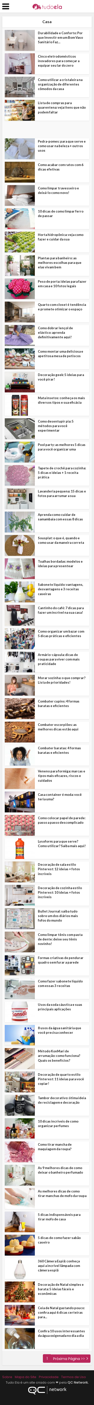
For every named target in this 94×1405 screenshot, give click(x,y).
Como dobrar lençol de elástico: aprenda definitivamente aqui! (55, 332)
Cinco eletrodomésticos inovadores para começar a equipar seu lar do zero (58, 60)
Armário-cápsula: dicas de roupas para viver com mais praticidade (59, 659)
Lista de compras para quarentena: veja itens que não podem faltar (62, 107)
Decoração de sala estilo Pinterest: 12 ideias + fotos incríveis (59, 869)
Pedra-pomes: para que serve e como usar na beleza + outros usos (62, 145)
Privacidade (49, 1377)
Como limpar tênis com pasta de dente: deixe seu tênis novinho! (60, 939)
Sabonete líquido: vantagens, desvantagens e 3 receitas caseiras (60, 589)
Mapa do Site (25, 1377)
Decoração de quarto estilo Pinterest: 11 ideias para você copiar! (61, 1079)
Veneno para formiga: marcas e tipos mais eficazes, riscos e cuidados (61, 775)
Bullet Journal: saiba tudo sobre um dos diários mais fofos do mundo (58, 915)
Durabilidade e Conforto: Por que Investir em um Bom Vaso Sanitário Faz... (60, 37)
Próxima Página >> (69, 1358)
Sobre (7, 1377)
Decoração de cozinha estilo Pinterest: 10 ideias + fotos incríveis (60, 892)
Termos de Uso (73, 1377)
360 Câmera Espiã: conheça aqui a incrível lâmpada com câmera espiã (59, 1265)
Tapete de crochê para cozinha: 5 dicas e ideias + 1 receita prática (62, 472)
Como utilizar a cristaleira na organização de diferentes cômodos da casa (60, 84)
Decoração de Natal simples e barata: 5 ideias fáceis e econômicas (61, 1289)
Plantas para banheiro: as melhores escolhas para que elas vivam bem (59, 262)
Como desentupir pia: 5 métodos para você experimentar (56, 425)
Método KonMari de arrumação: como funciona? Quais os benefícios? (59, 1055)
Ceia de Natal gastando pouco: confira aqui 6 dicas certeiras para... (61, 1312)
